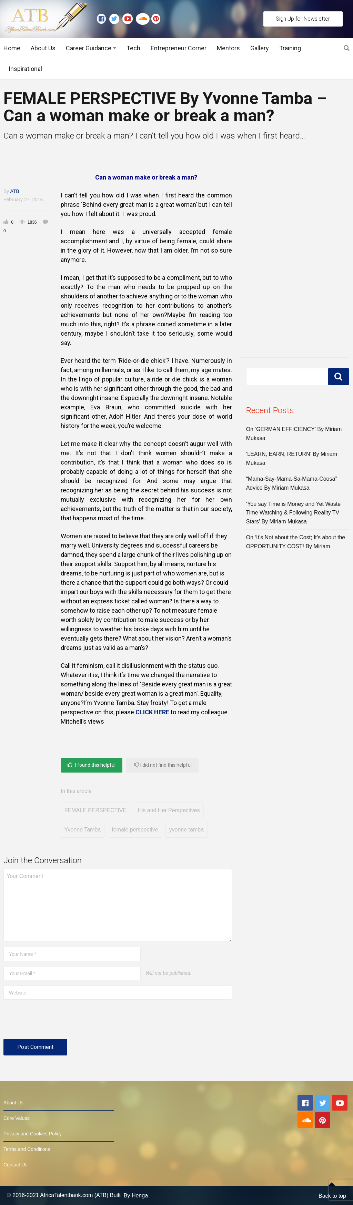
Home (11, 48)
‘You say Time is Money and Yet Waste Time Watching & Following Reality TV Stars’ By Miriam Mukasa (293, 512)
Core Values (16, 1118)
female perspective (135, 830)
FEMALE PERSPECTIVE (95, 810)
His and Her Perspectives (169, 810)
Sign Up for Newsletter (303, 19)
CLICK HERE (152, 712)
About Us (43, 48)
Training (290, 48)
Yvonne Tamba (82, 830)
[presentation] (55, 1022)
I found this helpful (91, 765)
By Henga (136, 1195)
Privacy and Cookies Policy (32, 1133)
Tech (133, 48)
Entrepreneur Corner (178, 48)
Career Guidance (88, 48)
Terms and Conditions (26, 1149)
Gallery (259, 48)
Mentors (228, 48)
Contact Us (15, 1164)
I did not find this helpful (163, 765)
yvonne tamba (186, 830)
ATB (14, 191)
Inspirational (25, 68)
